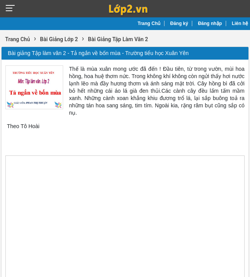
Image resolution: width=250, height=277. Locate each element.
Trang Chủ (149, 23)
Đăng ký (179, 23)
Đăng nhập (210, 23)
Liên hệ (240, 23)
